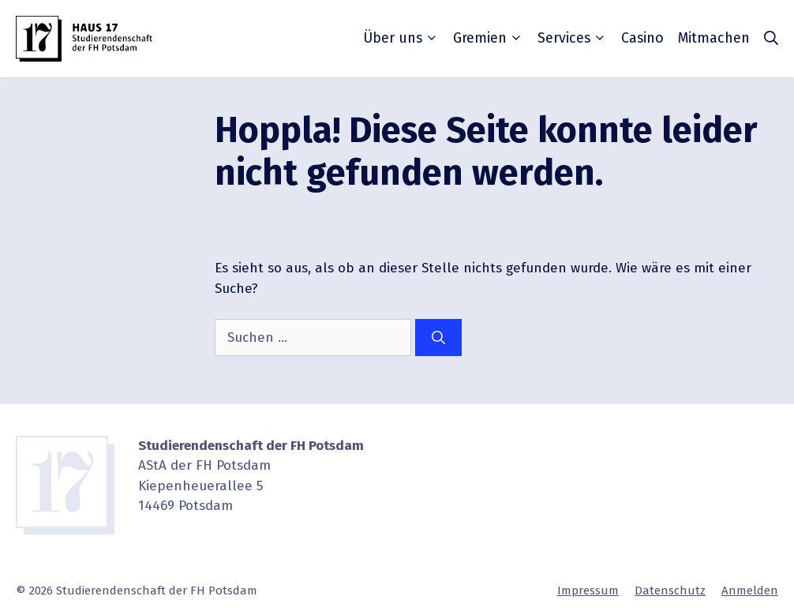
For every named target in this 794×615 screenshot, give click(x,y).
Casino (642, 38)
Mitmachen (714, 38)
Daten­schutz (670, 590)
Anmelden (749, 590)
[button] (771, 38)
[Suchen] (438, 338)
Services (572, 38)
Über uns (401, 38)
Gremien (488, 38)
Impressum (588, 590)
